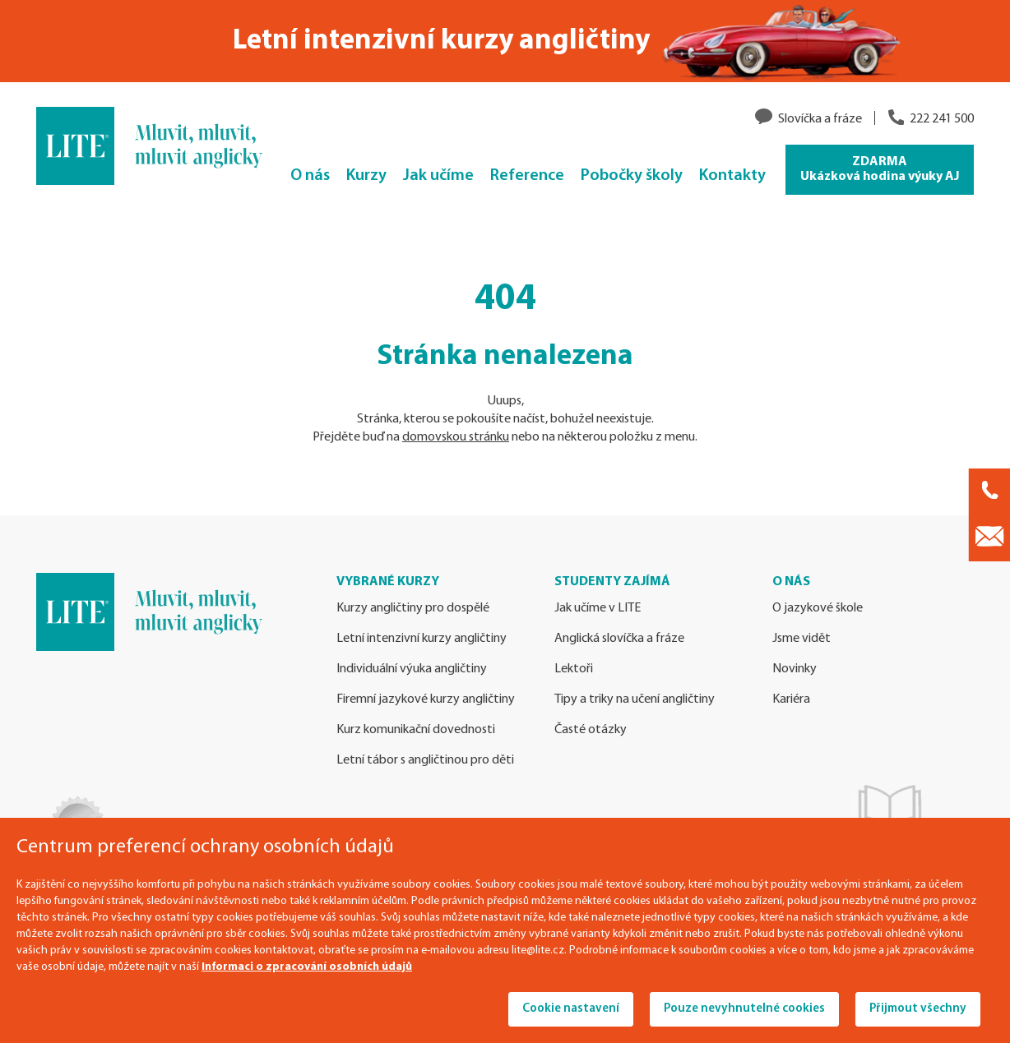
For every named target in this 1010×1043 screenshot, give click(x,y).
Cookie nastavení (570, 1009)
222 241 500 (942, 119)
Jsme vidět (801, 638)
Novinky (794, 669)
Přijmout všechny (917, 1009)
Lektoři (573, 669)
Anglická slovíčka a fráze (619, 638)
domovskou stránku (455, 437)
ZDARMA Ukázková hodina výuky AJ (879, 169)
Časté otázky (590, 729)
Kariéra (791, 699)
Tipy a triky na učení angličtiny (634, 699)
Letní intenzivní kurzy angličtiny (421, 638)
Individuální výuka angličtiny (411, 669)
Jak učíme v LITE (597, 608)
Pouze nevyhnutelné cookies (744, 1009)
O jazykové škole (817, 608)
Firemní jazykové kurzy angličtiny (425, 699)
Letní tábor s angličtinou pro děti (425, 760)
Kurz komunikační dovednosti (415, 729)
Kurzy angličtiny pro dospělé (412, 608)
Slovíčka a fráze (820, 119)
